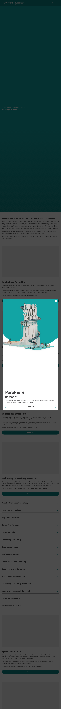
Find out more (30, 406)
